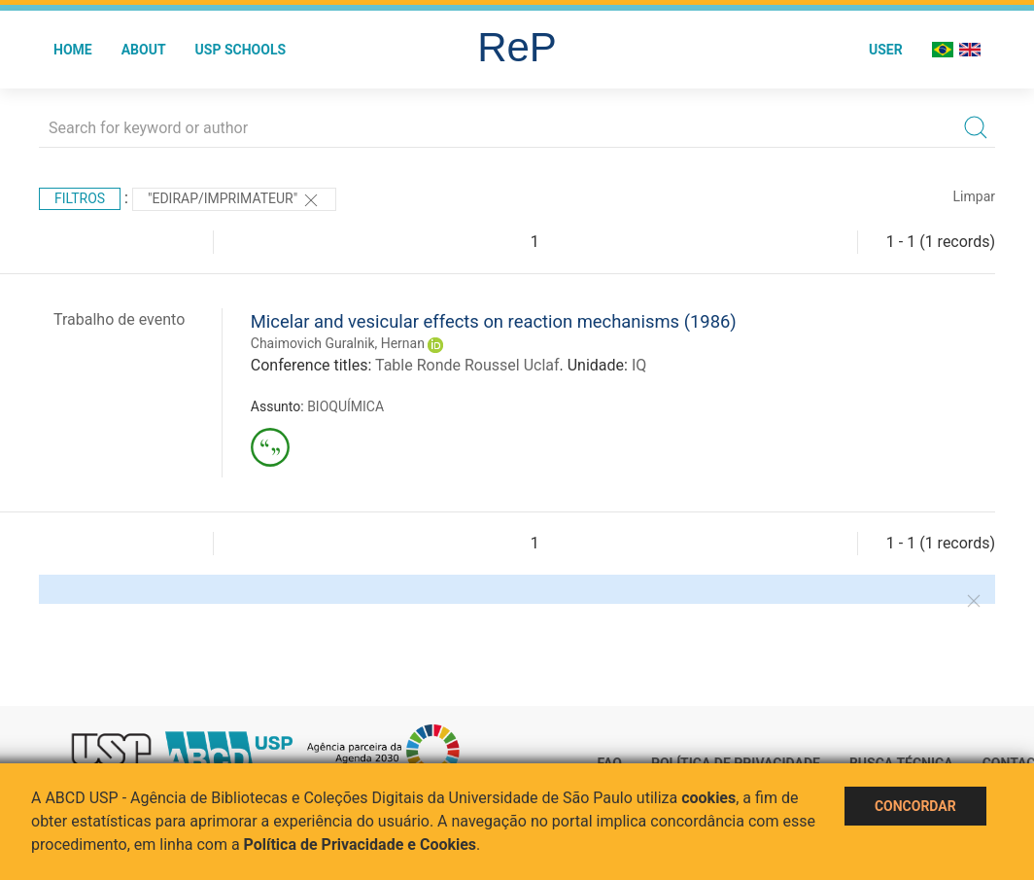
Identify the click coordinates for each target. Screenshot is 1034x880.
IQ (639, 365)
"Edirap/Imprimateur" (234, 200)
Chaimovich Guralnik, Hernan (338, 343)
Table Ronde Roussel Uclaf (467, 365)
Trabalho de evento (119, 319)
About (143, 49)
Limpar (974, 196)
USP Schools (241, 49)
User (886, 49)
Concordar (915, 806)
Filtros (79, 198)
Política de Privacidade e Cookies (360, 844)
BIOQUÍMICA (345, 406)
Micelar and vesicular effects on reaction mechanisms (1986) (494, 321)
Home (72, 49)
